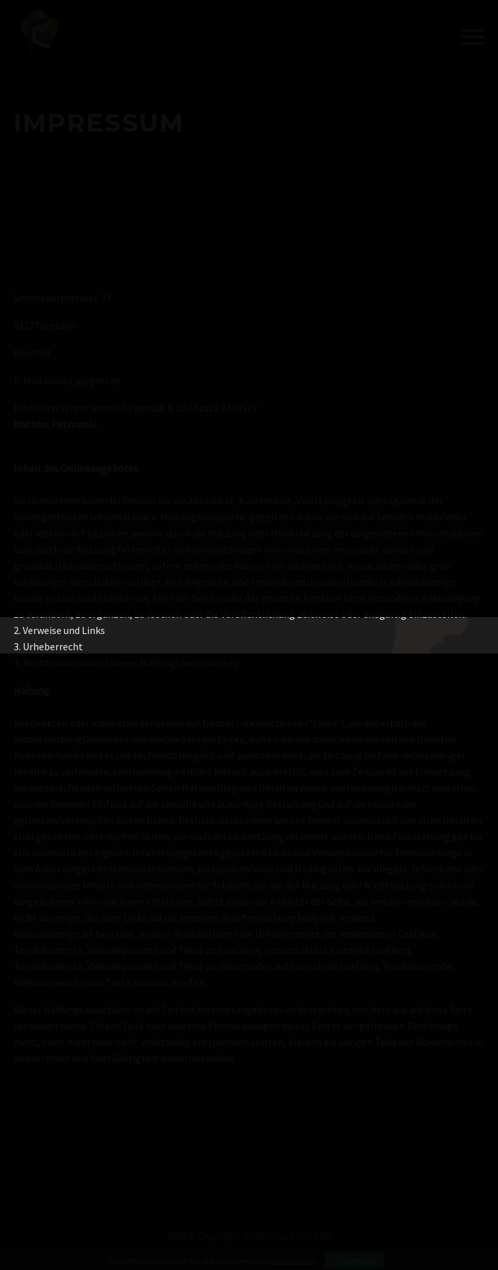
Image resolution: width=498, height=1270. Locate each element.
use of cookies (292, 1260)
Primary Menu (472, 37)
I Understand (354, 1260)
